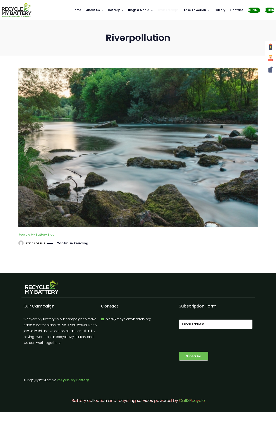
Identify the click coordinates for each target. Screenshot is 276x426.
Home (76, 10)
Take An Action (195, 10)
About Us (93, 10)
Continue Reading (72, 243)
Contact (236, 10)
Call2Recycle (192, 400)
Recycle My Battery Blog (36, 235)
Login (269, 10)
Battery (114, 10)
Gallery (219, 10)
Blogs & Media (138, 10)
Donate (254, 10)
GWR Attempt (168, 10)
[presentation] (210, 340)
